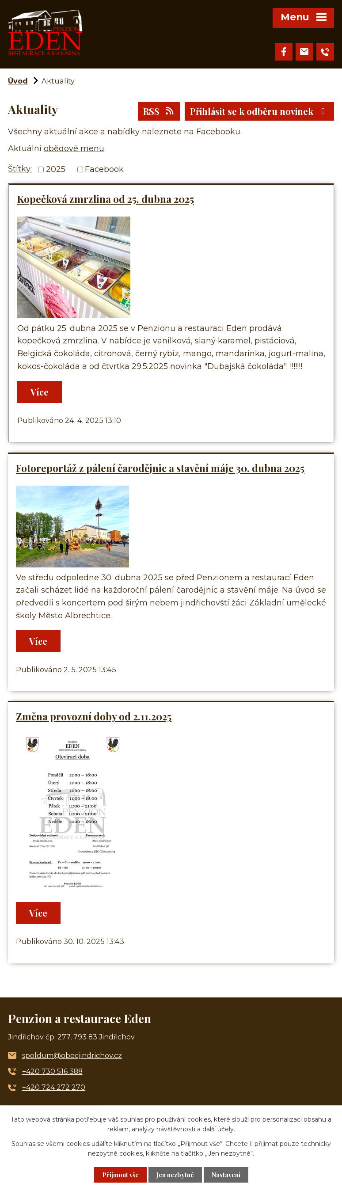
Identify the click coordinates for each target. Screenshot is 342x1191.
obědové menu (74, 148)
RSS (159, 111)
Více (39, 392)
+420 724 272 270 (53, 1087)
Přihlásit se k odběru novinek (259, 111)
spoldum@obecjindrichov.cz (72, 1055)
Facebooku (218, 132)
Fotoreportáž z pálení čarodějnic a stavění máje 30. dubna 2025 (160, 468)
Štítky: (20, 169)
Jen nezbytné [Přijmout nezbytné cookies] (175, 1175)
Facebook (104, 169)
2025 (55, 169)
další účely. (218, 1129)
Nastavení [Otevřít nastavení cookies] (226, 1175)
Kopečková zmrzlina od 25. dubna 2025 (105, 198)
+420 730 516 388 (52, 1071)
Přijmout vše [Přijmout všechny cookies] (120, 1175)
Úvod (18, 80)
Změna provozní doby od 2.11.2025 (93, 716)
